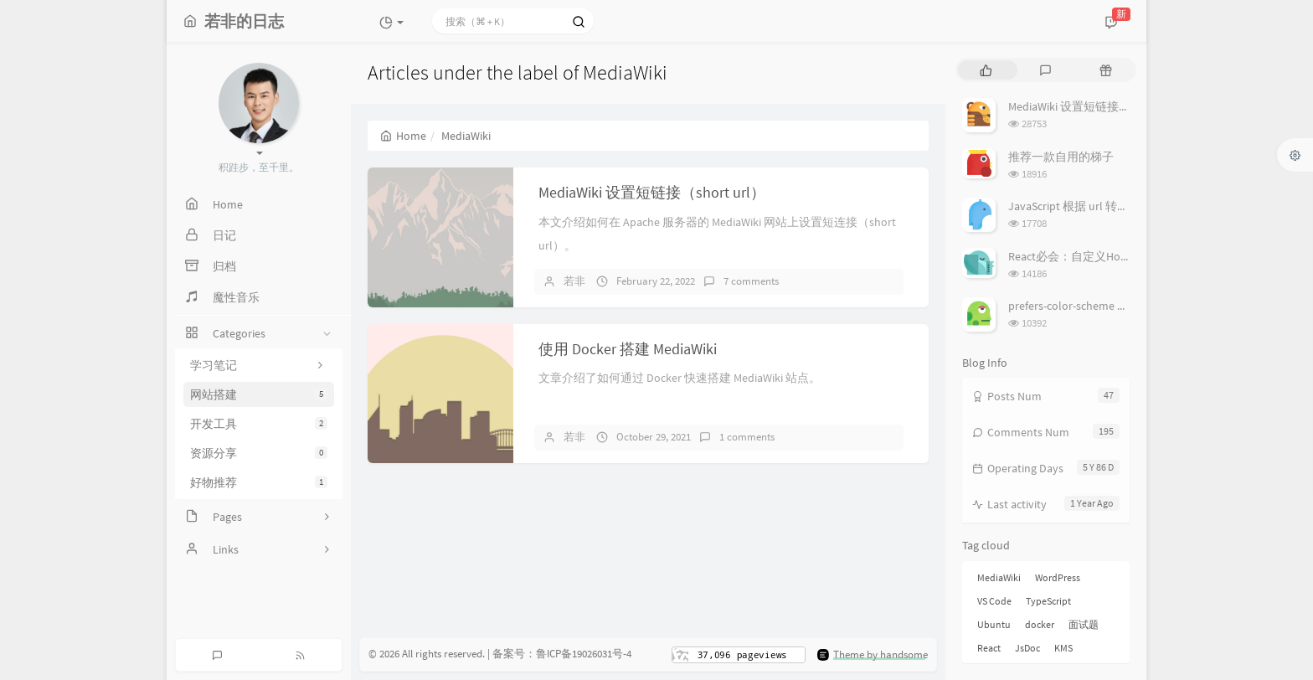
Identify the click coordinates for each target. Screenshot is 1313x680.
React (989, 647)
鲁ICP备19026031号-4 (583, 654)
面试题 (1083, 624)
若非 (574, 281)
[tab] (986, 70)
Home (403, 135)
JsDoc (1027, 647)
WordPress (1057, 577)
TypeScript (1048, 601)
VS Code (994, 601)
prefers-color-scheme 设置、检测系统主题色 (1121, 305)
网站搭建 (258, 394)
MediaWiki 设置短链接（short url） (651, 192)
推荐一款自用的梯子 (1061, 156)
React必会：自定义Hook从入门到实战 (1105, 256)
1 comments (747, 437)
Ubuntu (994, 624)
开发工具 (258, 423)
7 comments (751, 281)
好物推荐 (258, 482)
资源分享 (258, 453)
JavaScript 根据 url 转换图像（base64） (1109, 206)
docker (1039, 624)
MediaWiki (999, 577)
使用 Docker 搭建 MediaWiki (627, 348)
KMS (1063, 647)
